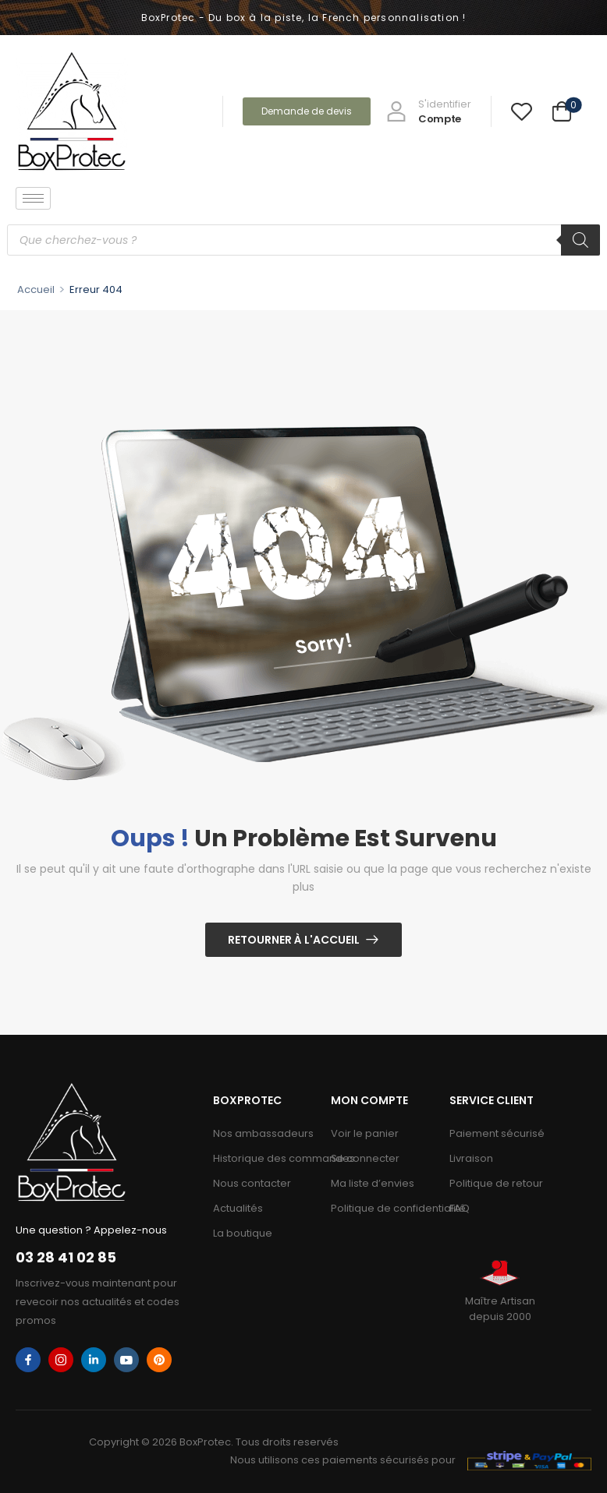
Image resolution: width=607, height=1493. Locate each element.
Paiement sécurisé (497, 1133)
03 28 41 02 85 (66, 1257)
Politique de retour (496, 1183)
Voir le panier (365, 1133)
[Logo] (72, 111)
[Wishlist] (521, 111)
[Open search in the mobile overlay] (303, 240)
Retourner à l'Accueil (294, 940)
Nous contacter (252, 1183)
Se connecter (365, 1158)
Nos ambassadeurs (263, 1133)
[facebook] (28, 1359)
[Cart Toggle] (562, 111)
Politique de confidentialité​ (382, 1208)
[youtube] (126, 1359)
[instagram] (60, 1359)
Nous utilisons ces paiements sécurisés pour (343, 1459)
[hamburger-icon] (33, 198)
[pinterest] (159, 1359)
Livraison (471, 1158)
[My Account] (428, 111)
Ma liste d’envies (372, 1183)
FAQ (459, 1208)
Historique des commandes (264, 1158)
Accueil (36, 289)
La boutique (242, 1233)
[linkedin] (93, 1359)
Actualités (238, 1208)
